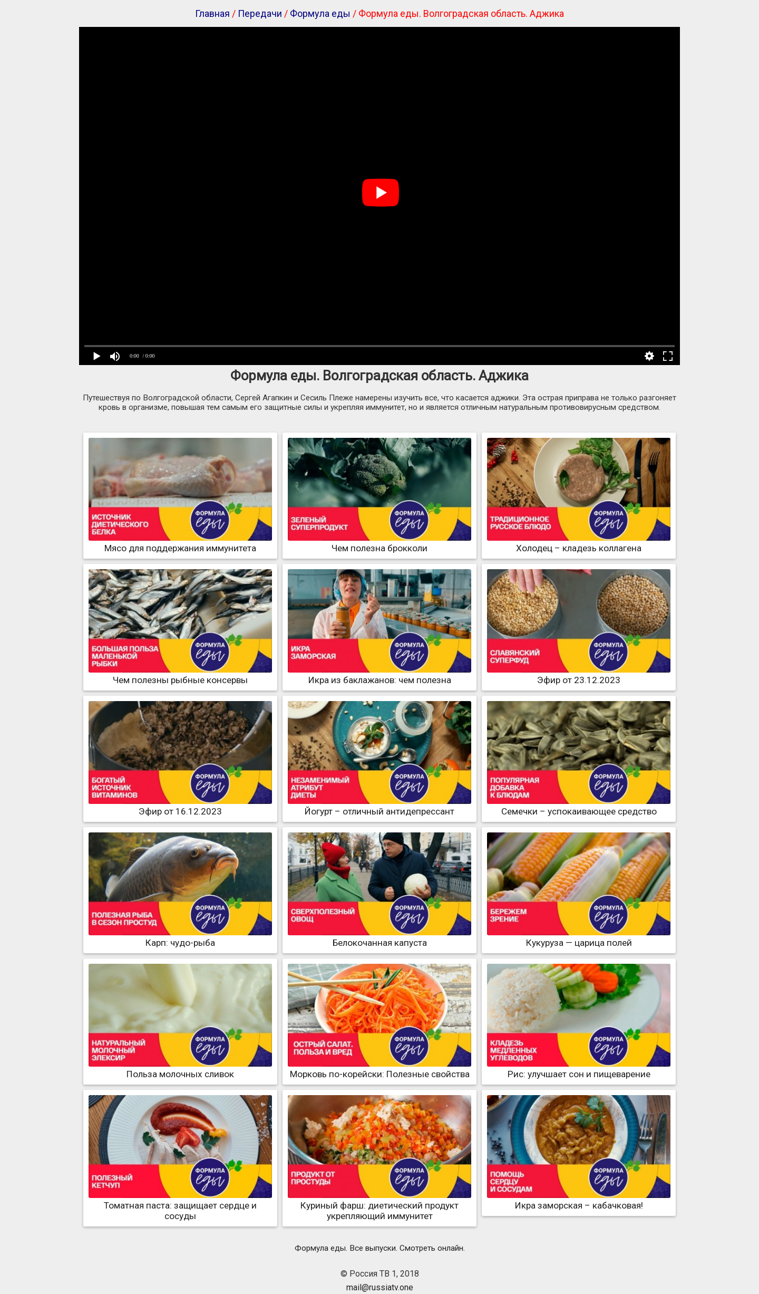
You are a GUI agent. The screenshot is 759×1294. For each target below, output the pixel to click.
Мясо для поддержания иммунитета (180, 542)
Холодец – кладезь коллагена (578, 542)
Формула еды (320, 13)
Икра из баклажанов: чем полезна (379, 674)
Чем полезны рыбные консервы (180, 674)
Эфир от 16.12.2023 (180, 806)
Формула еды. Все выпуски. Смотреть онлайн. (380, 1248)
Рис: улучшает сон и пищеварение (578, 1068)
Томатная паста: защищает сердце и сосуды (180, 1205)
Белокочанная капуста (379, 937)
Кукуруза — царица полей (578, 937)
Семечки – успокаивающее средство (578, 806)
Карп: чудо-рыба (180, 937)
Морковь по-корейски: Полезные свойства (379, 1068)
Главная (212, 13)
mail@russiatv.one (379, 1287)
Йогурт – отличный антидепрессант (379, 806)
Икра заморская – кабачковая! (578, 1200)
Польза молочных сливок (180, 1068)
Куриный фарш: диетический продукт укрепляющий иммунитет (379, 1205)
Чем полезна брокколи (379, 542)
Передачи (260, 13)
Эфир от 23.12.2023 (578, 674)
